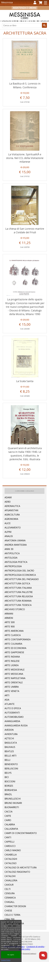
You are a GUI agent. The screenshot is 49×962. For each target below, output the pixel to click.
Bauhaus (10, 747)
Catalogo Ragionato (17, 871)
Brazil (8, 794)
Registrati (22, 12)
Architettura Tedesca (18, 605)
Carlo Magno (13, 850)
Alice (8, 523)
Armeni (9, 617)
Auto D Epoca (13, 708)
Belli (7, 759)
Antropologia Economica (20, 574)
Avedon (9, 729)
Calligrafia (11, 828)
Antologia (11, 557)
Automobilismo (14, 716)
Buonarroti (12, 807)
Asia (7, 699)
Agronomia (11, 518)
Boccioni (10, 781)
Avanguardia (12, 721)
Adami (8, 497)
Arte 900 (10, 626)
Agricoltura (12, 514)
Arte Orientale (14, 682)
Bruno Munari (13, 802)
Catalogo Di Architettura (21, 867)
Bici (7, 777)
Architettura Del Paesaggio (22, 579)
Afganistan (11, 510)
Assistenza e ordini (24, 7)
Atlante (10, 703)
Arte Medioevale (15, 669)
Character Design (15, 906)
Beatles (9, 751)
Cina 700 (9, 919)
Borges (9, 785)
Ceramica (10, 897)
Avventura (11, 734)
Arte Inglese (12, 660)
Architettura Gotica (17, 583)
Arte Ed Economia (15, 648)
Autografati (12, 712)
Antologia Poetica (16, 561)
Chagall (10, 901)
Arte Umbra (12, 686)
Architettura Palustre (19, 592)
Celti (8, 889)
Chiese (8, 910)
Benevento (11, 764)
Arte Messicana (14, 673)
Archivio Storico (15, 609)
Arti (7, 695)
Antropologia (13, 566)
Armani (9, 613)
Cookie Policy (5, 960)
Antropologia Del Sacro (19, 570)
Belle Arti (10, 755)
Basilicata (11, 742)
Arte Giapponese (14, 652)
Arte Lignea (12, 665)
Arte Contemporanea (18, 639)
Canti (8, 837)
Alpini (8, 531)
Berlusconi (11, 768)
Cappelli (9, 841)
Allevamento (13, 527)
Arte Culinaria (13, 643)
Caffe (8, 815)
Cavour (9, 884)
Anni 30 (9, 549)
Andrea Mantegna (16, 544)
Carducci (10, 846)
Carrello (37, 12)
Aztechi (9, 738)
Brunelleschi (13, 798)
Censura (10, 893)
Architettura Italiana (18, 587)
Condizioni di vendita (35, 946)
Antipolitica (12, 553)
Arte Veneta (12, 691)
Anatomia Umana (15, 540)
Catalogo (10, 863)
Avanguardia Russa (16, 725)
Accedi (10, 12)
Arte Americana (14, 630)
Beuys (8, 772)
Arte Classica (13, 635)
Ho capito (10, 955)
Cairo (8, 820)
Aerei (8, 501)
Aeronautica (12, 506)
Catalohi (10, 876)
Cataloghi (11, 858)
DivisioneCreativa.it (29, 953)
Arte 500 (10, 622)
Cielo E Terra (12, 914)
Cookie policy (24, 949)
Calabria (10, 824)
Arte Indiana (12, 656)
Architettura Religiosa (19, 596)
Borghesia (11, 790)
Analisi (9, 536)
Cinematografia (14, 923)
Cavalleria (11, 880)
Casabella (11, 854)
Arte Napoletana (15, 678)
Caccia (8, 811)
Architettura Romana (18, 600)
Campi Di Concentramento (21, 833)
